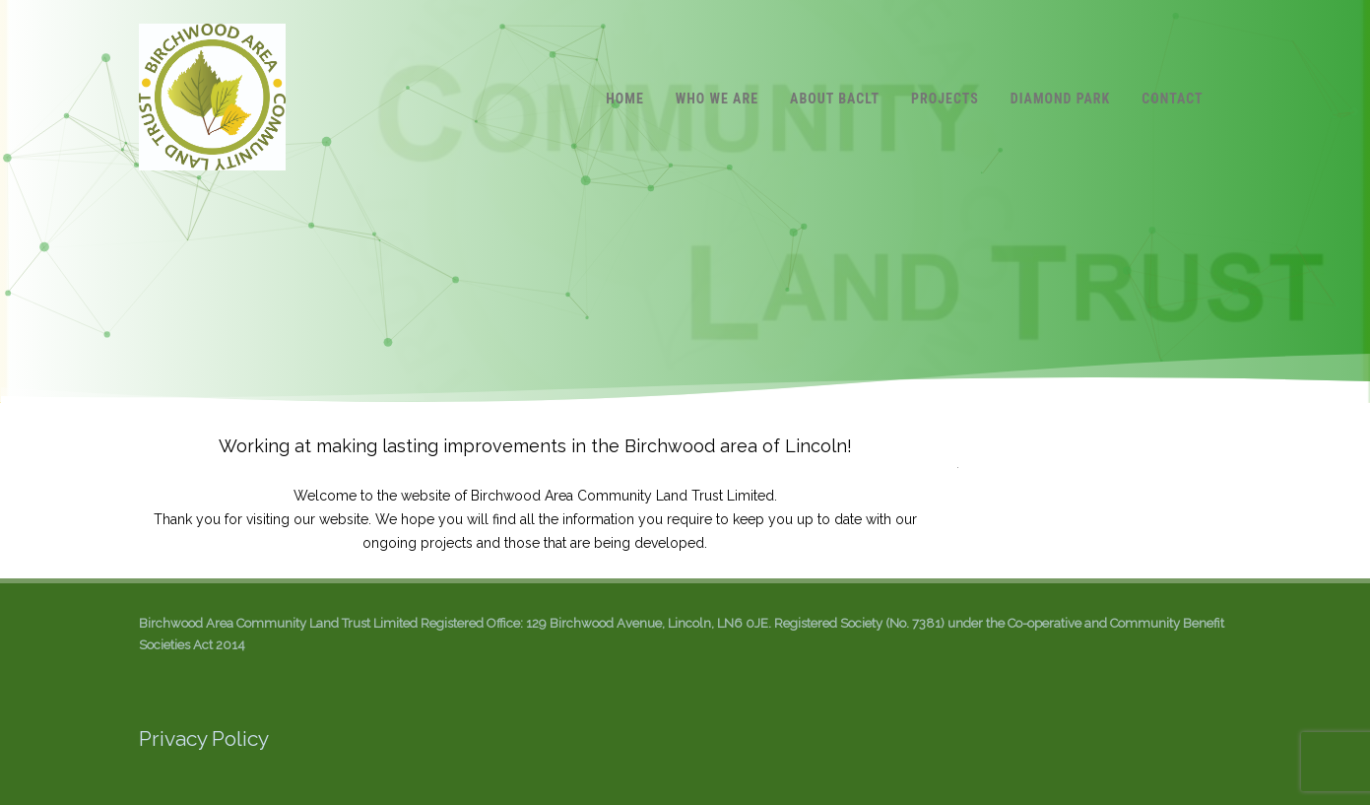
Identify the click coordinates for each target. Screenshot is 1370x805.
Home (625, 98)
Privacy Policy (204, 738)
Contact (1172, 98)
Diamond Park (1061, 98)
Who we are (717, 98)
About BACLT (835, 98)
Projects (945, 98)
